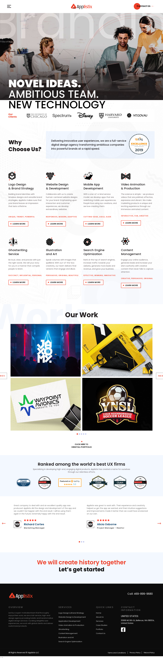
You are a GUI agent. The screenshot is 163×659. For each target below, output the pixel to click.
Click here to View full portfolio (81, 445)
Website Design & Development (72, 617)
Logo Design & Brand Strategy (71, 613)
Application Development (69, 621)
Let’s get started (81, 569)
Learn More (19, 223)
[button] (77, 434)
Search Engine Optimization (70, 641)
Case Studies (101, 625)
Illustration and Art (66, 637)
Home (98, 613)
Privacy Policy (135, 652)
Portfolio (99, 629)
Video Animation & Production (71, 625)
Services (99, 621)
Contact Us (100, 633)
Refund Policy (149, 652)
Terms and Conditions (117, 652)
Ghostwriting (63, 629)
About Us (100, 617)
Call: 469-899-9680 (140, 594)
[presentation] (4, 523)
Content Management (67, 633)
